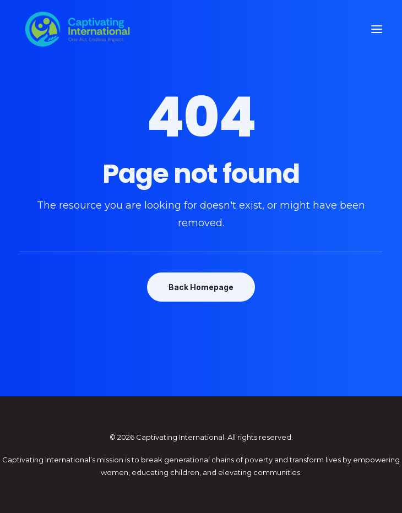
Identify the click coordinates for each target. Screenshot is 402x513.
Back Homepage (201, 287)
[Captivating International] (77, 29)
